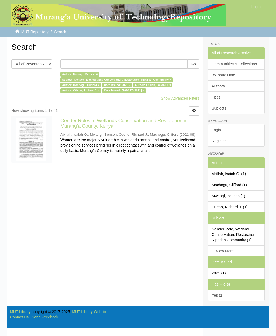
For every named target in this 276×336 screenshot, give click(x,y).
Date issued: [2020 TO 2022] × (124, 90)
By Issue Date (223, 75)
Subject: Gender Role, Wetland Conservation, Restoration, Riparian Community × (116, 79)
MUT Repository (35, 32)
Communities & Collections (234, 64)
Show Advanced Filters (180, 98)
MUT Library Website (89, 312)
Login (216, 130)
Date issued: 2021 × (117, 85)
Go (193, 64)
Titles (216, 97)
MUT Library (20, 312)
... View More (223, 251)
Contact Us (19, 317)
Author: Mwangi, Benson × (80, 74)
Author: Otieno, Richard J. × (81, 90)
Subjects (219, 108)
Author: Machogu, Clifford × (80, 85)
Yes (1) (218, 295)
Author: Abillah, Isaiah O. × (153, 85)
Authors (218, 86)
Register (219, 141)
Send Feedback (45, 317)
